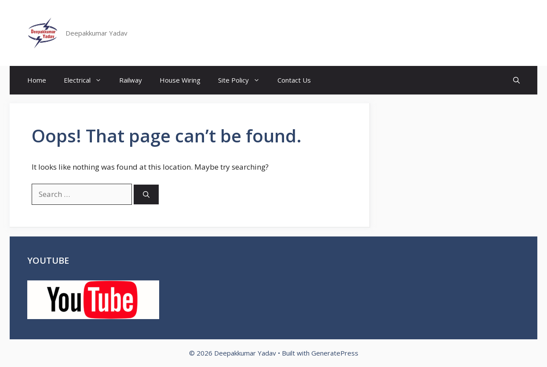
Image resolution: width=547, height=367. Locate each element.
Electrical (87, 80)
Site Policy (243, 80)
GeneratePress (334, 353)
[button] (516, 80)
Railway (130, 80)
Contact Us (294, 80)
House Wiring (180, 80)
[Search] (146, 194)
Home (36, 80)
